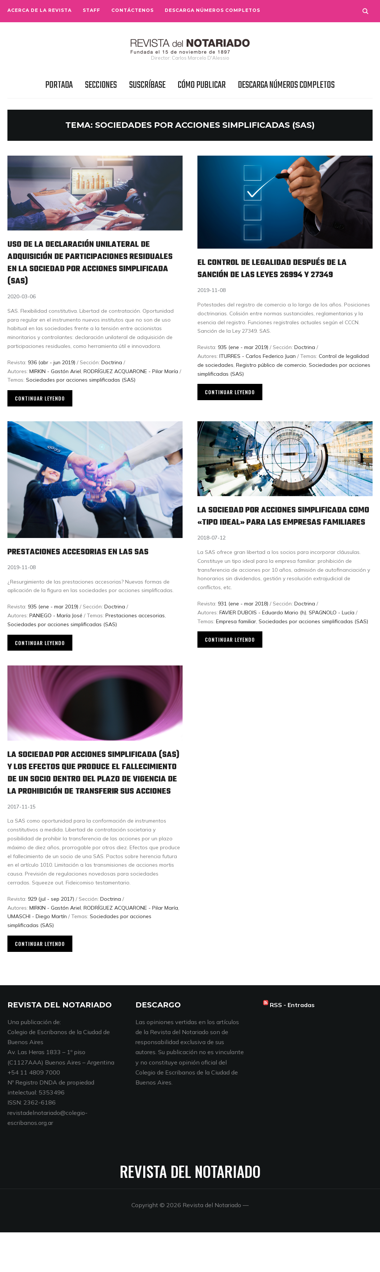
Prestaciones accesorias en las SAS (91, 557)
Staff (91, 10)
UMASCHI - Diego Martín (37, 956)
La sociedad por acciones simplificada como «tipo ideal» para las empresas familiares (282, 528)
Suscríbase (147, 85)
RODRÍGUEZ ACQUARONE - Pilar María (130, 371)
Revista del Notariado (190, 1211)
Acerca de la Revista (39, 10)
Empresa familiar (236, 639)
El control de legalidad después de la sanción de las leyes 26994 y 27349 (278, 274)
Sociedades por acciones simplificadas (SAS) (80, 379)
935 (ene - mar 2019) (243, 359)
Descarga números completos (212, 10)
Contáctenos (132, 10)
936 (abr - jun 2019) (51, 362)
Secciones (101, 85)
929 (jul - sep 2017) (51, 938)
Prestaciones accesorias (135, 621)
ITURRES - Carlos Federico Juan (257, 368)
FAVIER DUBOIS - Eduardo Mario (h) (262, 630)
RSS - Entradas (292, 1044)
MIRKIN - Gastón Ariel (55, 371)
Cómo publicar (202, 85)
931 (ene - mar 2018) (243, 621)
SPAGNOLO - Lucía (331, 630)
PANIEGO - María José (55, 621)
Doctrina (111, 362)
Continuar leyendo (40, 398)
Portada (59, 85)
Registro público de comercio (271, 377)
